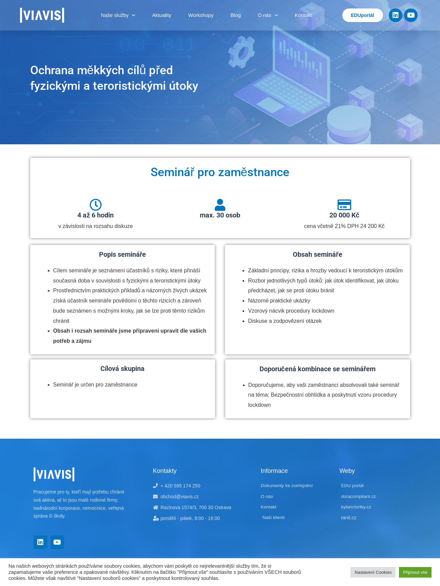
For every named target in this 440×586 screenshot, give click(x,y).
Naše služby (118, 15)
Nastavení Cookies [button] (373, 572)
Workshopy (201, 15)
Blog (236, 15)
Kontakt (303, 15)
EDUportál (362, 15)
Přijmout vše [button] (415, 572)
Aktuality (161, 15)
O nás (268, 15)
